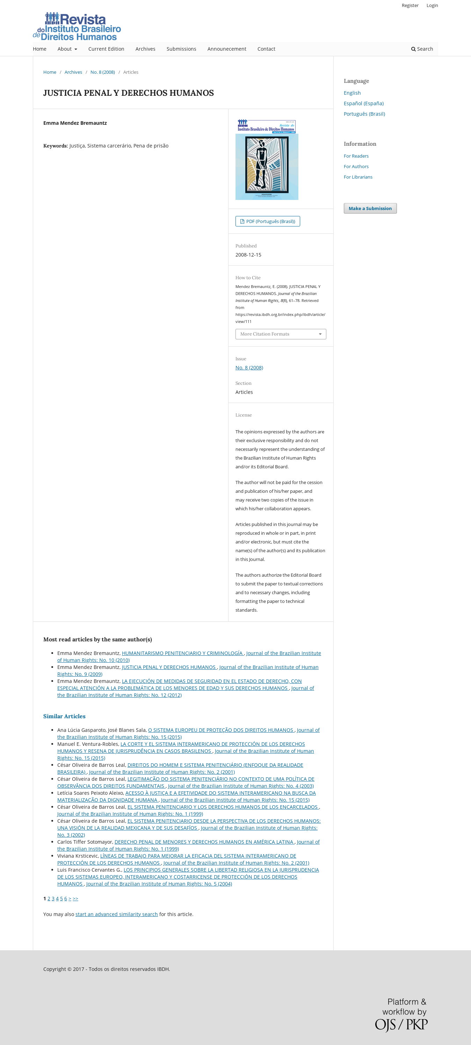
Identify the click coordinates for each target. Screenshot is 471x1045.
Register (410, 5)
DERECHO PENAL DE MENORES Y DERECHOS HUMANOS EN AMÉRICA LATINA (205, 841)
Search (422, 48)
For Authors (356, 166)
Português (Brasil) (364, 113)
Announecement (227, 48)
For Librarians (358, 177)
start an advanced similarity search (116, 914)
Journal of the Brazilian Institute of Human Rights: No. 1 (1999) (130, 813)
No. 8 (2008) (102, 72)
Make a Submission (370, 208)
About (65, 48)
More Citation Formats (264, 334)
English (352, 92)
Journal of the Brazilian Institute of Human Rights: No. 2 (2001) (162, 772)
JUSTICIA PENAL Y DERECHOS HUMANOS (169, 667)
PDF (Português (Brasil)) (270, 221)
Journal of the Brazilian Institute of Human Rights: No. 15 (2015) (235, 800)
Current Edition (106, 48)
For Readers (356, 156)
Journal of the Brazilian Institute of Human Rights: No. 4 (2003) (241, 786)
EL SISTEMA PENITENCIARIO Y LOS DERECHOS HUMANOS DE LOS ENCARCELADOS (223, 806)
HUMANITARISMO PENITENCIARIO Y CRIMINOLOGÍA (183, 653)
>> (75, 898)
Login (432, 5)
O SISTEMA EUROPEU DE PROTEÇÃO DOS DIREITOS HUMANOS (221, 730)
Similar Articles (64, 716)
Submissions (181, 48)
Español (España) (364, 103)
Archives (145, 48)
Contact (266, 48)
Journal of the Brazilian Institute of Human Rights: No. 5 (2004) (159, 883)
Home (39, 48)
